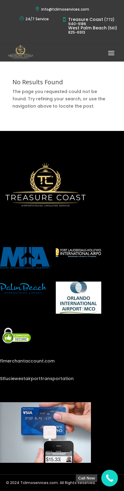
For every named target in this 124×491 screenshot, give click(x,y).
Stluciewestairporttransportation (37, 379)
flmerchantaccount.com (27, 361)
